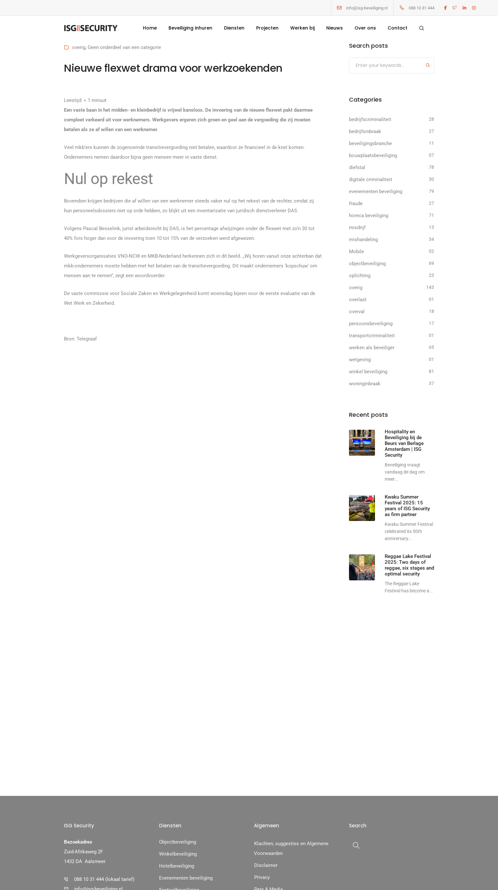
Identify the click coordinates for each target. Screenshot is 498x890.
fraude (356, 203)
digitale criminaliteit (370, 179)
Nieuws (334, 28)
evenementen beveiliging (375, 191)
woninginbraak (364, 384)
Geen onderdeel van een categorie (124, 47)
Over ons (365, 28)
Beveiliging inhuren (190, 28)
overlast (358, 300)
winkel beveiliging (368, 372)
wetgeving (360, 360)
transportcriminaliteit (372, 336)
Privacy (262, 877)
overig (78, 47)
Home (150, 28)
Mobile (356, 251)
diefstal (357, 167)
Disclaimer (266, 865)
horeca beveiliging (368, 215)
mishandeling (363, 239)
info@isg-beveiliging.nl (367, 8)
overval (357, 312)
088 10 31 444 (421, 8)
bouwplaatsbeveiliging (373, 155)
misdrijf (357, 227)
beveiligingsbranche (370, 143)
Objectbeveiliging (177, 842)
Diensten (234, 28)
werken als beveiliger (371, 348)
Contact (397, 28)
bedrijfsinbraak (365, 131)
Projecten (267, 28)
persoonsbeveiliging (370, 324)
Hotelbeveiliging (176, 866)
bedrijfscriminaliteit (370, 119)
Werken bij (302, 28)
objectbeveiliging (367, 263)
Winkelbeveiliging (178, 854)
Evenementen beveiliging (186, 878)
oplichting (359, 275)
